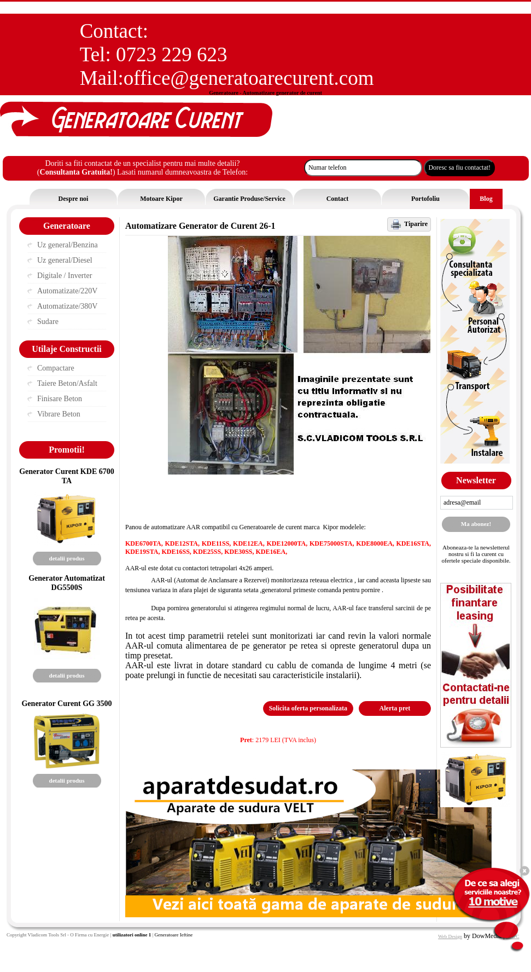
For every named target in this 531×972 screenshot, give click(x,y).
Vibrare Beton (58, 414)
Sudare (48, 321)
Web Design (450, 936)
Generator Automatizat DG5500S (66, 583)
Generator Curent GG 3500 (66, 703)
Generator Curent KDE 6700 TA (66, 476)
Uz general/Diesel (64, 260)
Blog (486, 198)
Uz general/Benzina (67, 245)
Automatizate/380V (67, 306)
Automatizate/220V (67, 291)
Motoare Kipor (161, 198)
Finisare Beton (59, 399)
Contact (337, 198)
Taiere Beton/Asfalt (67, 383)
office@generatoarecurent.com (249, 78)
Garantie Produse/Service (249, 198)
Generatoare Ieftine (173, 935)
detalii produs (67, 558)
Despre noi (74, 198)
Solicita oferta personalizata (308, 708)
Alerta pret (395, 708)
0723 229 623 (171, 54)
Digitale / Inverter (64, 275)
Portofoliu (425, 198)
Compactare (55, 368)
